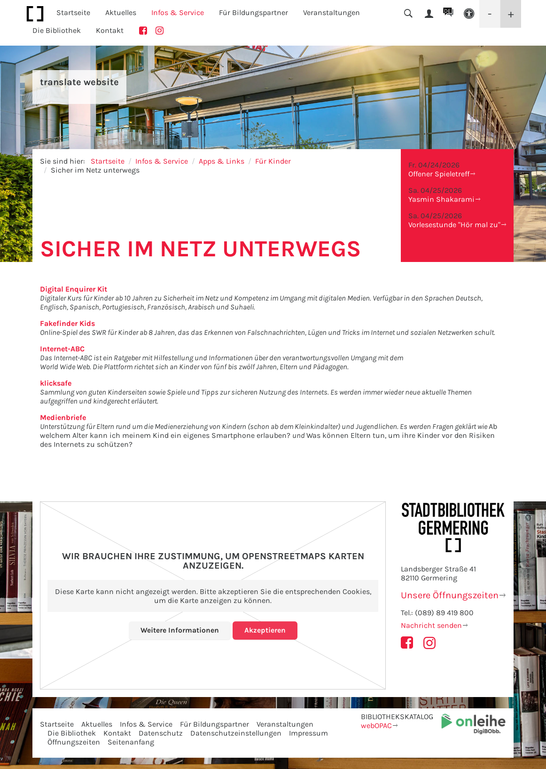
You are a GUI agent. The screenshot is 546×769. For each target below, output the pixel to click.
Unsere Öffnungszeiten (450, 595)
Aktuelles (96, 724)
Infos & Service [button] (177, 12)
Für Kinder (273, 161)
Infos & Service (161, 161)
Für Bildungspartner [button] (253, 12)
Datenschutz (161, 733)
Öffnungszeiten (73, 741)
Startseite (73, 12)
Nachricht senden (431, 625)
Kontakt (110, 30)
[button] (469, 14)
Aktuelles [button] (120, 12)
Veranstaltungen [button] (331, 12)
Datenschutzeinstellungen (235, 733)
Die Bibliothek (71, 733)
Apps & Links (221, 161)
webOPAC (376, 725)
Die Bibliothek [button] (56, 30)
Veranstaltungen (285, 724)
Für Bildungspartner (214, 724)
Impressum (308, 733)
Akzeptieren (265, 630)
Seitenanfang (131, 741)
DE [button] (447, 11)
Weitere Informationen (179, 630)
